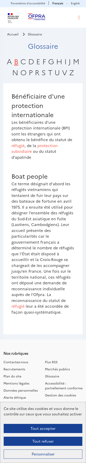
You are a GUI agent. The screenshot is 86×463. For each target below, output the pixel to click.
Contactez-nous (15, 362)
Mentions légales (16, 383)
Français (57, 3)
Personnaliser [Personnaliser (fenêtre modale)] (43, 453)
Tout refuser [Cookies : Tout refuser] (43, 441)
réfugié (18, 145)
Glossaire (52, 376)
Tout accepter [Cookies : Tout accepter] (43, 428)
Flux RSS (51, 362)
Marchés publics (57, 369)
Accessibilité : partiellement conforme (64, 385)
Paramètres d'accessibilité (28, 3)
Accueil (13, 34)
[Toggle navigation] (79, 17)
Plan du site (12, 376)
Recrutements (14, 369)
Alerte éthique (14, 397)
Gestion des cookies (60, 395)
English (75, 3)
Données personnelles (20, 390)
